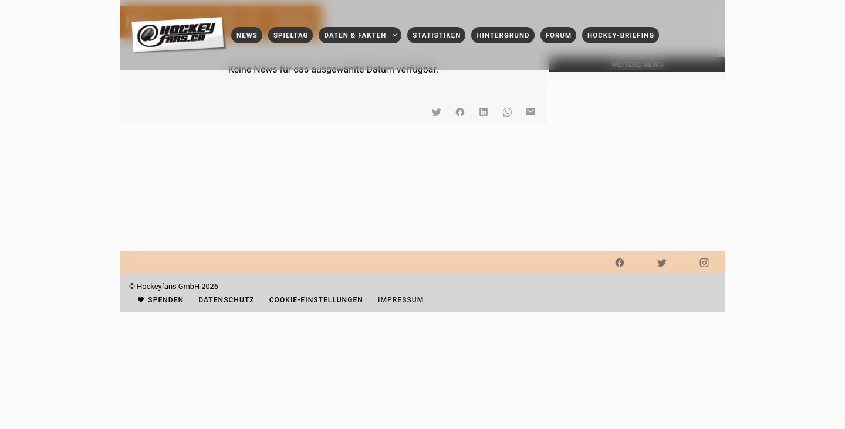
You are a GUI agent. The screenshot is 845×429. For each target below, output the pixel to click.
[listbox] (637, 76)
